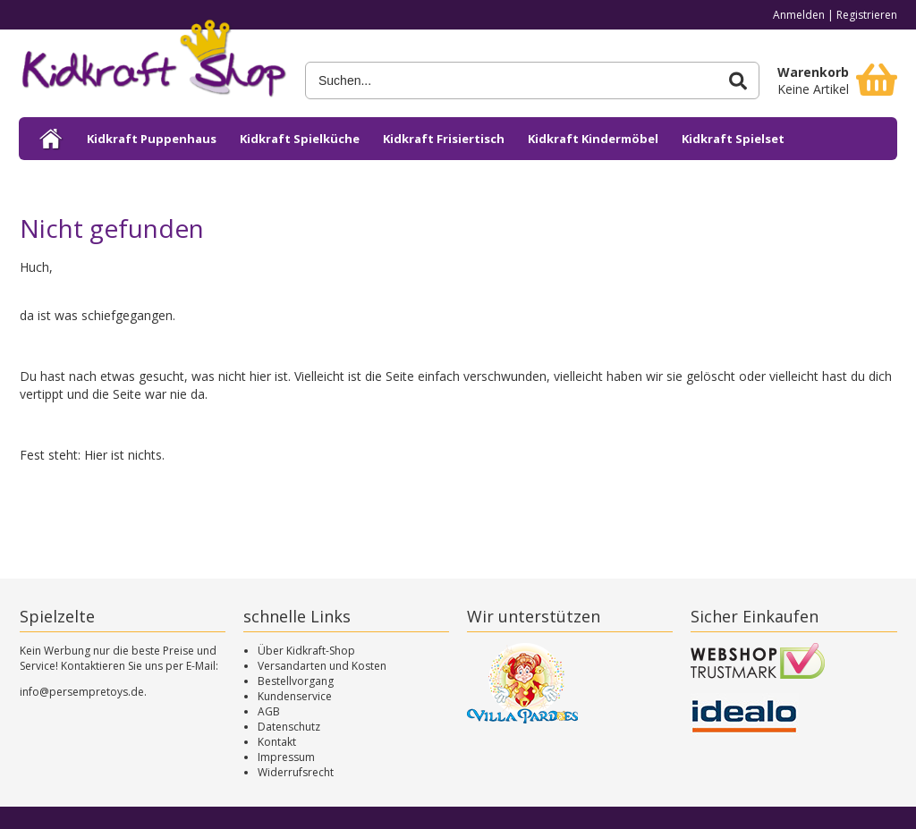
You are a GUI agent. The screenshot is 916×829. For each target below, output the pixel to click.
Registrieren (866, 14)
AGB (269, 711)
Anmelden (799, 14)
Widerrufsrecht (296, 772)
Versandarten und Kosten (322, 665)
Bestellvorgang (296, 681)
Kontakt (277, 741)
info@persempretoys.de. (83, 691)
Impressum (286, 757)
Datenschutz (289, 726)
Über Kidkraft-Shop (306, 650)
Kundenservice (295, 696)
